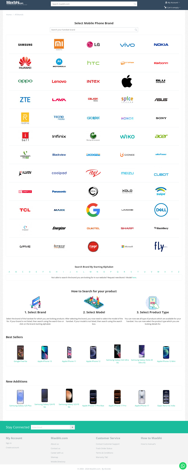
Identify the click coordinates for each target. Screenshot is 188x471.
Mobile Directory (58, 461)
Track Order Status (104, 448)
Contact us (55, 448)
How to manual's (148, 444)
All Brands (19, 14)
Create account (12, 447)
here (134, 277)
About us (55, 444)
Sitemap (54, 457)
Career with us (57, 452)
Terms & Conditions (104, 452)
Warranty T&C (102, 457)
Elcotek (107, 468)
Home (9, 14)
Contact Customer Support (108, 444)
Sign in (9, 443)
